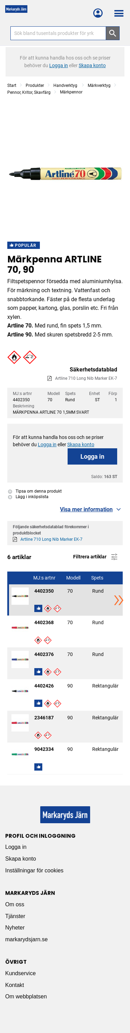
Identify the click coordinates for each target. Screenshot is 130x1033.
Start (11, 85)
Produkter (35, 85)
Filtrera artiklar (96, 557)
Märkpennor (71, 92)
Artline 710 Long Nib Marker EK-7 (86, 378)
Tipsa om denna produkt (35, 491)
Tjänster (15, 916)
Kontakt (14, 985)
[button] (14, 357)
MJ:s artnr (45, 578)
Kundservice (20, 973)
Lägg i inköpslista (28, 496)
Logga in (92, 456)
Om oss (14, 904)
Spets (97, 578)
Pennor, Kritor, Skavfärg (29, 92)
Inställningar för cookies (34, 870)
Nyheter (15, 928)
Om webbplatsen (26, 996)
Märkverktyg (99, 85)
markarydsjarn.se (26, 939)
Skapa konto (20, 859)
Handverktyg (65, 85)
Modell (73, 578)
